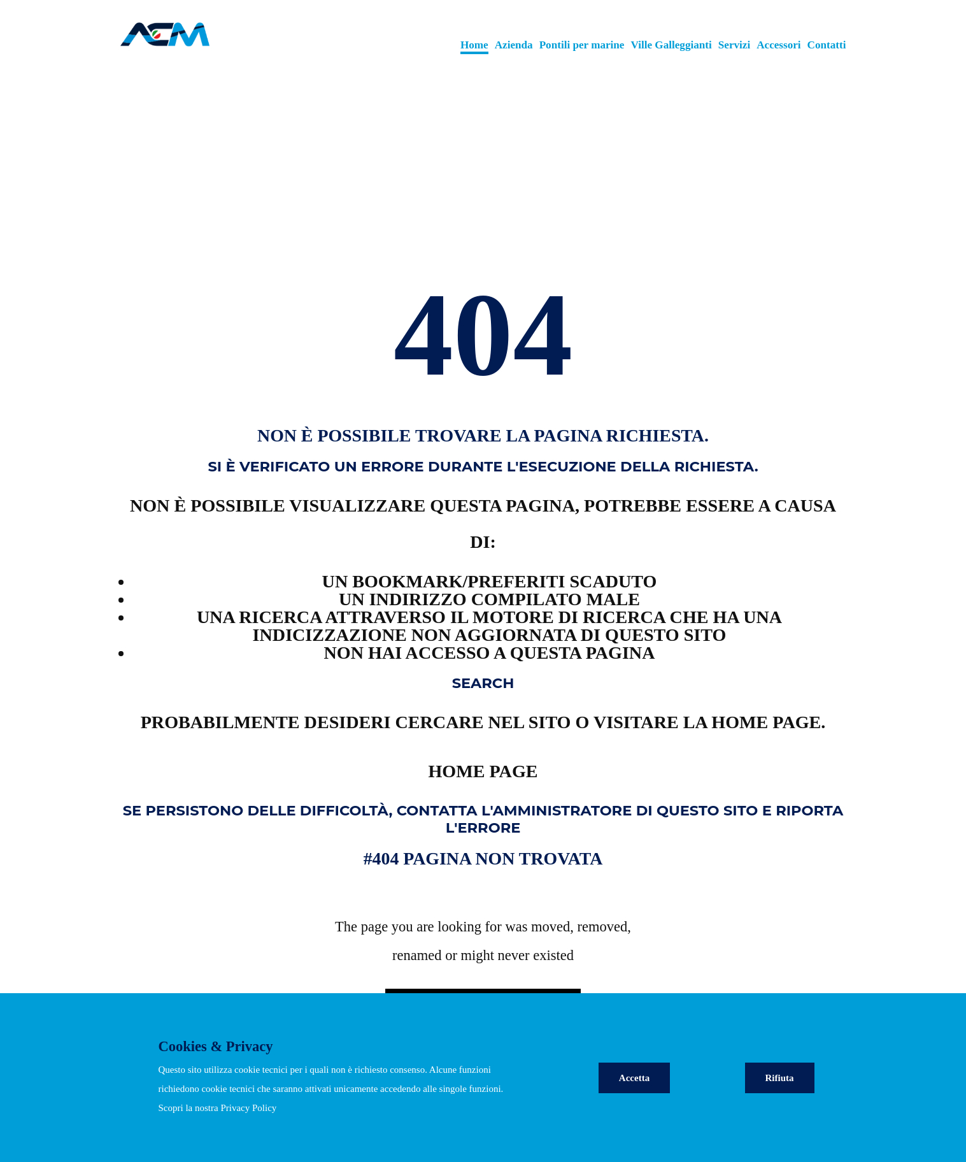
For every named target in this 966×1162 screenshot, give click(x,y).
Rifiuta (779, 1078)
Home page (482, 771)
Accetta (634, 1078)
